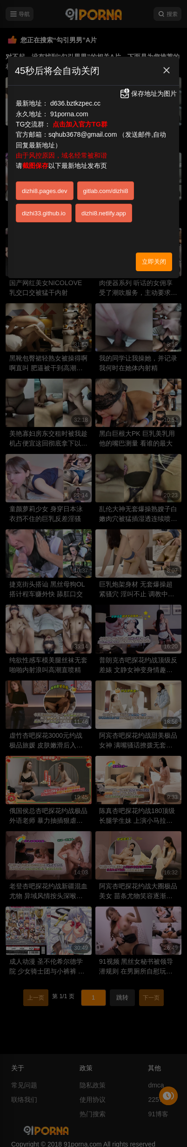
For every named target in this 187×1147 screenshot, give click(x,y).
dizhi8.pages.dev (44, 190)
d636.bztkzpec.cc (75, 103)
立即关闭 (154, 261)
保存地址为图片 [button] (148, 93)
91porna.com (69, 114)
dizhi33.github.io (44, 213)
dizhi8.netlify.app (103, 213)
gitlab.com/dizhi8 (105, 190)
